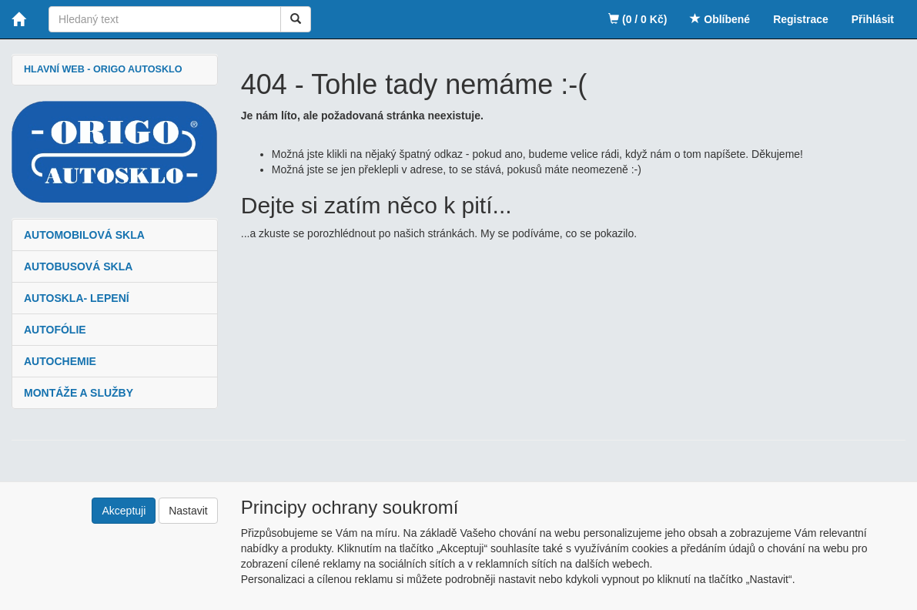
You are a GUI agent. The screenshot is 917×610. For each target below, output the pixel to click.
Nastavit (188, 510)
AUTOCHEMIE (60, 361)
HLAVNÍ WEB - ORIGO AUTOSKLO (103, 69)
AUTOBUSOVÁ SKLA (78, 266)
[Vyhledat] (295, 19)
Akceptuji (124, 510)
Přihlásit (873, 19)
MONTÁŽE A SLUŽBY (78, 393)
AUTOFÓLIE (55, 329)
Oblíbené (720, 19)
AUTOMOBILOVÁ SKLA (84, 235)
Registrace (800, 19)
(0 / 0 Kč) (637, 19)
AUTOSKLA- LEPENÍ (76, 298)
